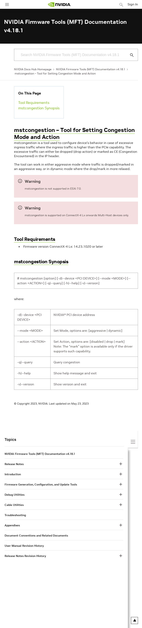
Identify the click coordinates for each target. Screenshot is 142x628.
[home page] (59, 4)
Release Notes (14, 464)
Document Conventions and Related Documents (36, 535)
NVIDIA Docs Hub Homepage (33, 69)
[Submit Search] (130, 55)
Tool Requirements (33, 102)
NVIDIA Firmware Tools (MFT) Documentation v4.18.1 (90, 69)
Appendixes (12, 525)
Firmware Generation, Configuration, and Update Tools (41, 484)
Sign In (133, 4)
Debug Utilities (14, 494)
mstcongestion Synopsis (39, 108)
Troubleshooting (15, 515)
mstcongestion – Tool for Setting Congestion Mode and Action (55, 73)
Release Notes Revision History (25, 556)
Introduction (13, 474)
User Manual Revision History (24, 546)
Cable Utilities (14, 505)
